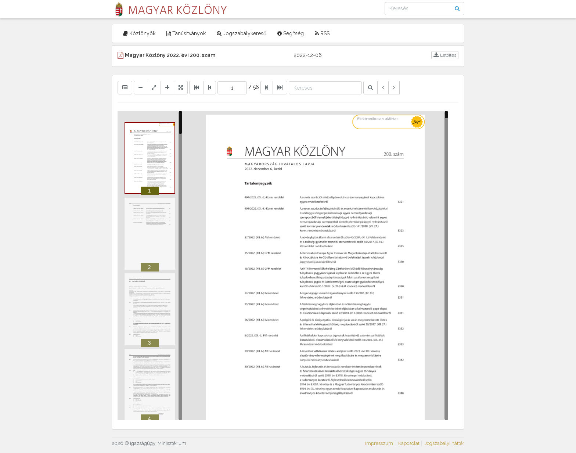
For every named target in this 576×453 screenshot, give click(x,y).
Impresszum (379, 443)
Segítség (290, 33)
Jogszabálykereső (241, 33)
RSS (322, 33)
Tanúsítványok (186, 33)
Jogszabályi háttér (444, 443)
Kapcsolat (409, 443)
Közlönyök (139, 33)
